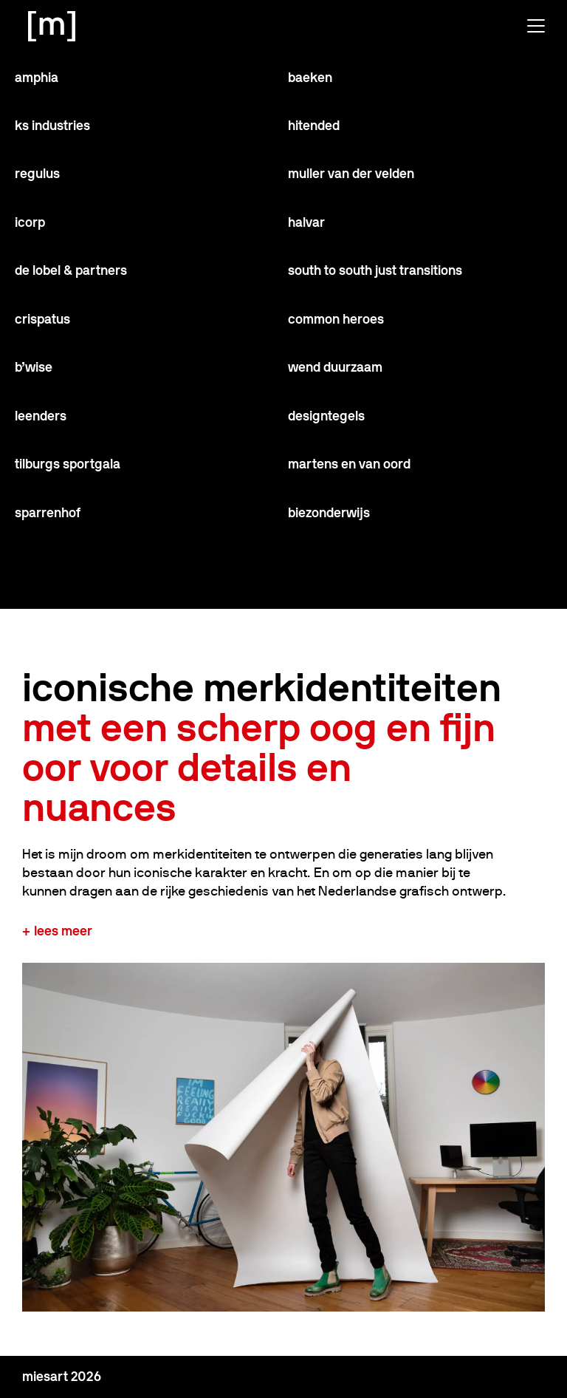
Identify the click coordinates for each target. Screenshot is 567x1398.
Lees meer (63, 930)
